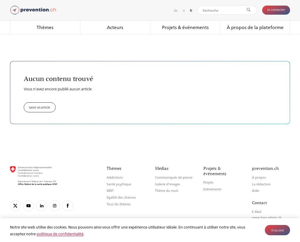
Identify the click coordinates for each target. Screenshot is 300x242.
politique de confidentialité (60, 233)
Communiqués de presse (173, 177)
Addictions (115, 177)
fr (191, 10)
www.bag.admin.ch (267, 217)
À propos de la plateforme (255, 27)
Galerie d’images (167, 184)
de (176, 10)
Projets (208, 182)
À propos (259, 177)
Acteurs (115, 27)
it (184, 10)
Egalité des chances (121, 197)
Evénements (212, 189)
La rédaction (261, 184)
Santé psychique (119, 184)
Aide (255, 190)
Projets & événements (185, 27)
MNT (110, 190)
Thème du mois (166, 190)
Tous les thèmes (119, 204)
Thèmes (45, 27)
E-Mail (256, 211)
